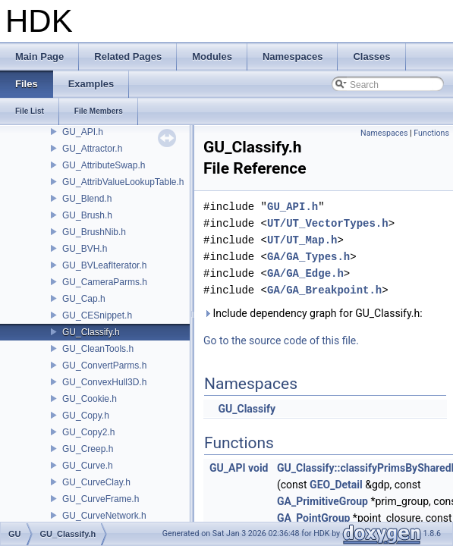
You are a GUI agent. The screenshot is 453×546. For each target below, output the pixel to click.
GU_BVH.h (84, 248)
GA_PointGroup (313, 518)
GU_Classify (246, 409)
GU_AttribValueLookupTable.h (123, 182)
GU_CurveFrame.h (100, 499)
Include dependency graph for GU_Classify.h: (313, 313)
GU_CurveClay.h (96, 482)
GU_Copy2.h (88, 432)
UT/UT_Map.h (302, 240)
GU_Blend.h (87, 198)
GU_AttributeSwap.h (103, 165)
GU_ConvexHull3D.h (104, 382)
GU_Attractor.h (92, 148)
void (258, 468)
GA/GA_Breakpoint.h (324, 290)
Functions (431, 133)
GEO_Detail (336, 485)
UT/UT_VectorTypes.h (328, 223)
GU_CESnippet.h (97, 315)
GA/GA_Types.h (308, 256)
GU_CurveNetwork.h (104, 515)
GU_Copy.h (85, 415)
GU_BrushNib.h (94, 232)
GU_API (227, 468)
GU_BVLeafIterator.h (104, 265)
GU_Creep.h (87, 449)
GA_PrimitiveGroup (322, 501)
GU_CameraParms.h (104, 282)
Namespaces (383, 133)
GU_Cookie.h (89, 399)
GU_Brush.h (87, 215)
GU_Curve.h (87, 465)
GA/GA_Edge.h (305, 273)
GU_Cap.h (83, 298)
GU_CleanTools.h (98, 349)
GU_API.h (82, 132)
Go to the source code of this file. (281, 340)
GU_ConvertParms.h (104, 365)
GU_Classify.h (91, 332)
